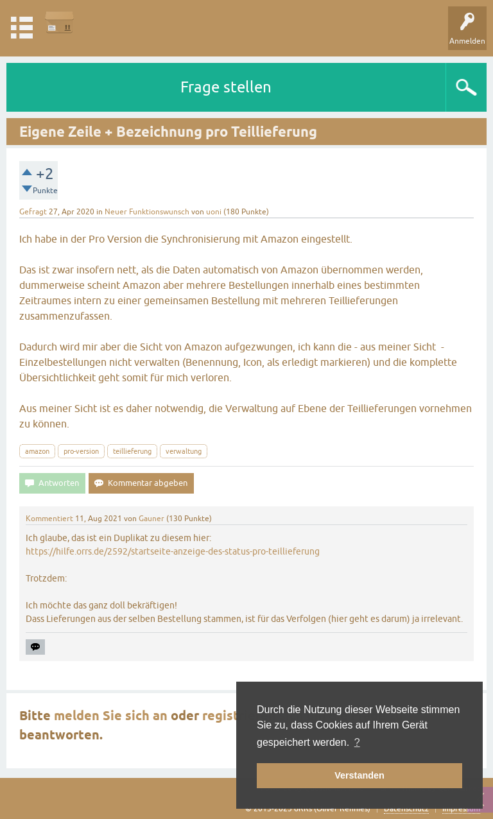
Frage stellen (226, 87)
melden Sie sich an (111, 715)
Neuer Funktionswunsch (147, 211)
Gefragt (33, 211)
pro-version (81, 451)
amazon (37, 451)
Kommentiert (49, 518)
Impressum (461, 808)
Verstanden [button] (359, 775)
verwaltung (184, 451)
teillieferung (132, 451)
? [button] (357, 742)
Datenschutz (406, 808)
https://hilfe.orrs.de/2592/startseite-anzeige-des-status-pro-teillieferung (173, 551)
